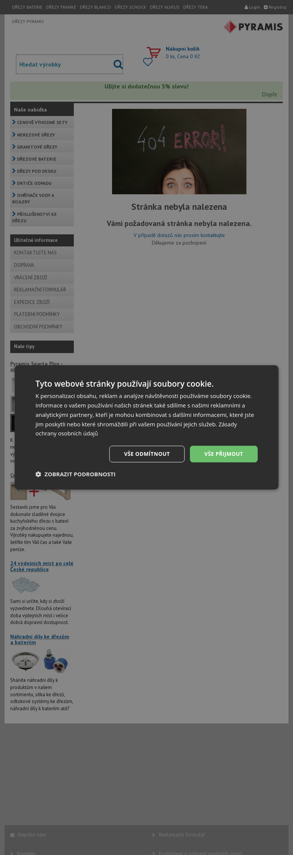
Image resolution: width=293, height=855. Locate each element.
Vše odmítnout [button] (146, 453)
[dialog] (147, 427)
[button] (76, 474)
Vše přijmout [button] (223, 453)
